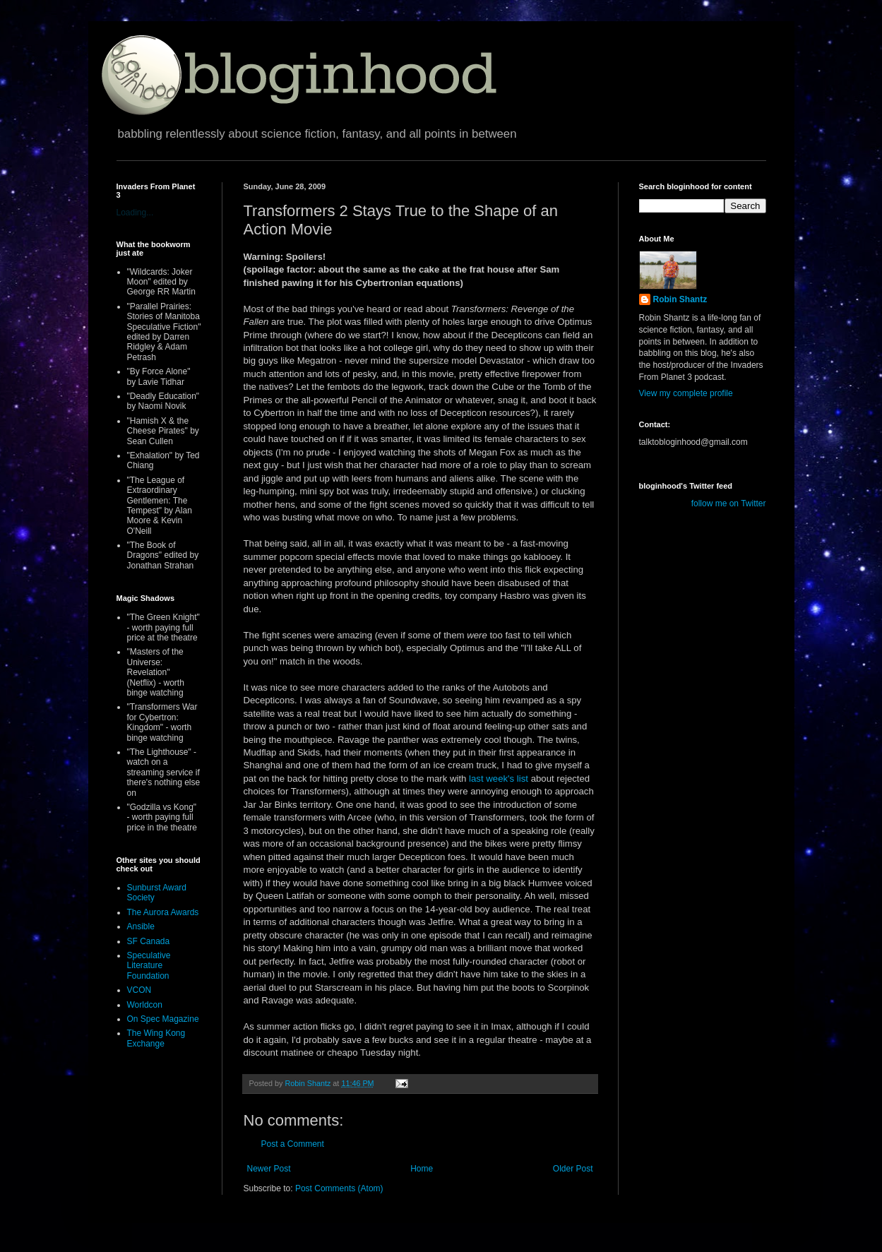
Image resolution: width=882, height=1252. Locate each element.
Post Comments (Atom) (339, 1188)
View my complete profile (686, 393)
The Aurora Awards (163, 912)
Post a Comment (292, 1144)
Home (421, 1169)
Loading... (135, 212)
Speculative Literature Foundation (149, 965)
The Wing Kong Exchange (156, 1038)
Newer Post (269, 1169)
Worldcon (144, 1005)
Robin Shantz (680, 299)
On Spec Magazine (163, 1019)
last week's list (500, 778)
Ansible (141, 926)
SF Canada (148, 941)
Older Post (573, 1169)
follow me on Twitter (728, 503)
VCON (139, 990)
